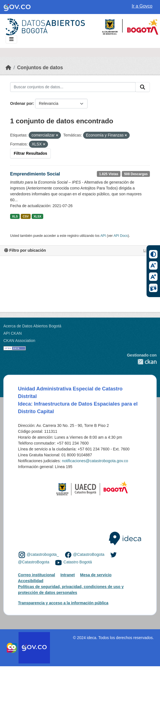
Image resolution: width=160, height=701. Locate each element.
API (103, 236)
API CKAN (12, 333)
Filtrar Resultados (30, 153)
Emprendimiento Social (35, 174)
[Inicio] (8, 67)
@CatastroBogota (88, 554)
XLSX (37, 216)
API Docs (120, 236)
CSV (26, 216)
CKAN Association (19, 340)
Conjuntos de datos (40, 67)
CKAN (142, 362)
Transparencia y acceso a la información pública (63, 603)
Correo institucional (36, 575)
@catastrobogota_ (43, 554)
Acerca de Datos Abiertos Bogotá (32, 326)
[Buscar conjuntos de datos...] (73, 87)
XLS (15, 216)
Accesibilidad (30, 581)
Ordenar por (21, 103)
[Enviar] (142, 87)
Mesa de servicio (95, 575)
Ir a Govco (142, 6)
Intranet (67, 575)
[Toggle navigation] (11, 39)
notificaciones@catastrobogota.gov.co (95, 461)
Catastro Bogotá (77, 562)
